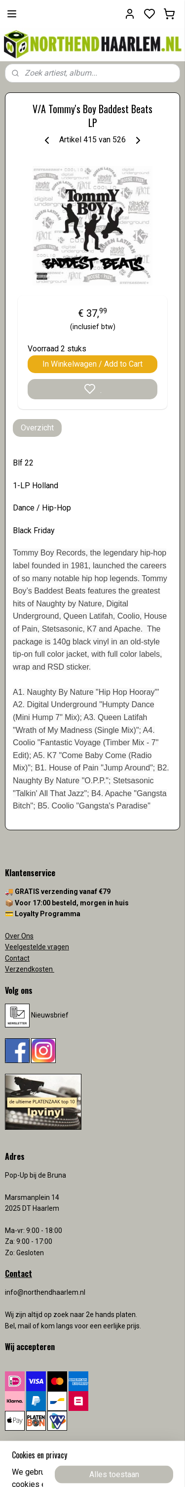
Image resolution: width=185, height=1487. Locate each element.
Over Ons (19, 936)
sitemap (131, 1469)
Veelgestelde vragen (37, 947)
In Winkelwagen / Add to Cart (92, 364)
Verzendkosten (29, 969)
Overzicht (37, 427)
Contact (17, 958)
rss (150, 1469)
